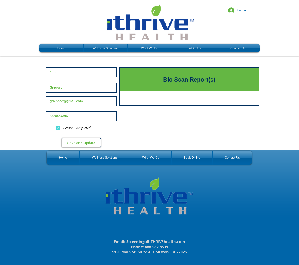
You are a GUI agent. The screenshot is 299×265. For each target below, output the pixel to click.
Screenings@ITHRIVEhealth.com (155, 241)
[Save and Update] (81, 142)
